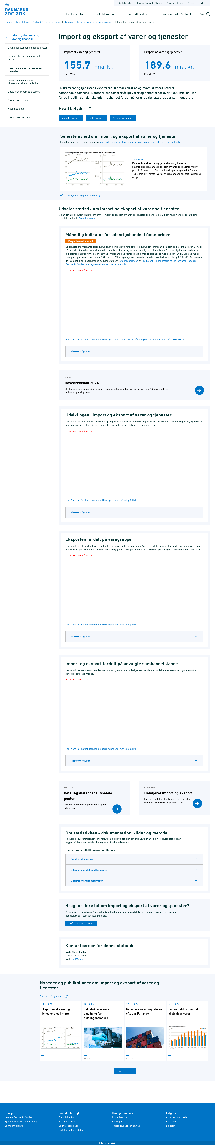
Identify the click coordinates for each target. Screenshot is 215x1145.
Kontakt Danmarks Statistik (19, 1117)
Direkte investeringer (20, 117)
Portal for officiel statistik (72, 1129)
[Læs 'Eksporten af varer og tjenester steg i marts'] (60, 1031)
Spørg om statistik (14, 1125)
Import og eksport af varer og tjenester (25, 69)
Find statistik (74, 14)
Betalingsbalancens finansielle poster (25, 58)
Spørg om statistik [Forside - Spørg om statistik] (175, 3)
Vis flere (124, 1071)
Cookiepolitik (119, 1121)
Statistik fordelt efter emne (47, 22)
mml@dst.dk (78, 959)
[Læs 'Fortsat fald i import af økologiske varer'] (187, 1031)
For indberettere (138, 14)
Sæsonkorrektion (122, 118)
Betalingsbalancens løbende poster (27, 47)
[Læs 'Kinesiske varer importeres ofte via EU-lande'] (145, 1031)
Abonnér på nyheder (177, 1117)
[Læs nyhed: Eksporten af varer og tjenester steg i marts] (133, 169)
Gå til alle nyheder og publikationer (80, 195)
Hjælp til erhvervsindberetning (21, 1121)
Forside (8, 22)
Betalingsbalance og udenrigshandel (95, 22)
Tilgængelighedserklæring (126, 1125)
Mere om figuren (80, 351)
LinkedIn (170, 1125)
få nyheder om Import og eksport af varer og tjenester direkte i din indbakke (140, 142)
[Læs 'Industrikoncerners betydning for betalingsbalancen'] (103, 1031)
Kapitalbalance (16, 108)
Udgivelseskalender (69, 1125)
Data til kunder (105, 14)
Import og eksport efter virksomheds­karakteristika (23, 81)
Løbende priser (69, 118)
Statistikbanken (126, 3)
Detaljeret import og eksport (24, 91)
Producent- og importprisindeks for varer (164, 260)
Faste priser (95, 118)
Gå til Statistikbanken (81, 923)
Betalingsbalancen (128, 260)
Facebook (171, 1121)
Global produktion (18, 100)
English (202, 3)
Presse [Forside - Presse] (191, 3)
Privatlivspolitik (120, 1117)
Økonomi (68, 22)
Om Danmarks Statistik (176, 14)
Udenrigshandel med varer (87, 880)
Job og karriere (67, 1121)
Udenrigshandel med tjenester (89, 870)
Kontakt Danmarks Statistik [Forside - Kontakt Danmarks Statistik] (149, 3)
